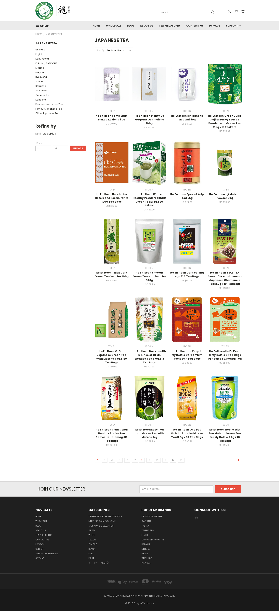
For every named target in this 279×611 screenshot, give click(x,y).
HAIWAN (145, 544)
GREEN (91, 530)
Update (78, 148)
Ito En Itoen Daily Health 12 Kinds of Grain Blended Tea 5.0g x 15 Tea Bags (149, 356)
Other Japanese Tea (47, 113)
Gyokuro (40, 49)
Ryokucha (41, 77)
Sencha (39, 81)
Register (53, 553)
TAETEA (145, 525)
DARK (91, 553)
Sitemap (39, 558)
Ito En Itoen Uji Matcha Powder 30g (224, 196)
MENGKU (145, 548)
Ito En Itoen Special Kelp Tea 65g (187, 196)
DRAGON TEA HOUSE (151, 516)
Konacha (40, 99)
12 (173, 460)
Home (96, 25)
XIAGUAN (146, 521)
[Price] (39, 143)
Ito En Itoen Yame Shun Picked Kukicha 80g (112, 117)
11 (165, 460)
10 (157, 460)
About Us (146, 25)
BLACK (91, 548)
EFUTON (145, 535)
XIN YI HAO (146, 558)
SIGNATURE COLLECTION (101, 525)
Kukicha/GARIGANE (46, 63)
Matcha (39, 67)
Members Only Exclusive (101, 521)
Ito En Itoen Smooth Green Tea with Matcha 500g (149, 276)
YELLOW (92, 539)
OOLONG (92, 544)
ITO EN (144, 553)
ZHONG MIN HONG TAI (152, 539)
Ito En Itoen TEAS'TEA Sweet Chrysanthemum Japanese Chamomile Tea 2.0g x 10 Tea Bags (224, 278)
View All (145, 562)
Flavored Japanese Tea (49, 104)
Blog (130, 25)
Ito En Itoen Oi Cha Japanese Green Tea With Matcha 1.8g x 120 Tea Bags (111, 356)
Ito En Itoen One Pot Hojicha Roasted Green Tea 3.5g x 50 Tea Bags (187, 433)
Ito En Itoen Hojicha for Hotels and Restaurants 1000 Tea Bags (111, 197)
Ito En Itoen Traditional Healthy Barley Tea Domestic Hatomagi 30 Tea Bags (112, 435)
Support (233, 25)
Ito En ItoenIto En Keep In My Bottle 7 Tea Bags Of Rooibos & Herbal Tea (225, 354)
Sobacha (40, 86)
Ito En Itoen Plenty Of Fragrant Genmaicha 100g (149, 119)
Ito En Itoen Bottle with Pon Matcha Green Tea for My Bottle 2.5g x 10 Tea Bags (225, 435)
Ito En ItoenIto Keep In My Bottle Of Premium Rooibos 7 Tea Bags (187, 354)
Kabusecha (42, 58)
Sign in (39, 553)
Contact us (195, 25)
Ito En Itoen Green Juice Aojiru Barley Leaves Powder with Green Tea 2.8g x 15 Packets (225, 121)
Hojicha (39, 54)
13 (181, 460)
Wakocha (41, 90)
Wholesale (113, 25)
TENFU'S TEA (147, 530)
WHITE (91, 535)
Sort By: (101, 50)
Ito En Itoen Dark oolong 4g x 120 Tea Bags (187, 274)
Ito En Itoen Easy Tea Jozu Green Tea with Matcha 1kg (149, 433)
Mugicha (40, 72)
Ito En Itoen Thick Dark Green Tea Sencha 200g (111, 274)
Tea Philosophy (170, 25)
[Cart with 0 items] (242, 11)
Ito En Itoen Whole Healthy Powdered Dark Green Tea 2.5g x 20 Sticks (149, 199)
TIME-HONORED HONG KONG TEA (105, 516)
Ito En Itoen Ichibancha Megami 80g (187, 117)
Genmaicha (42, 95)
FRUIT (91, 558)
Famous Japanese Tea (48, 108)
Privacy (214, 25)
